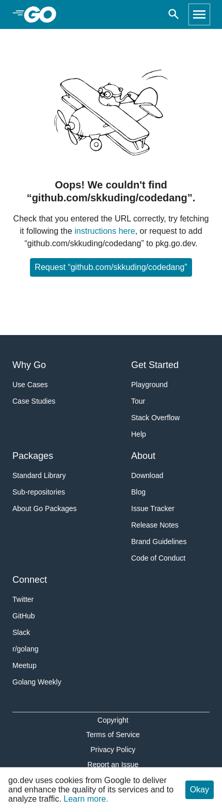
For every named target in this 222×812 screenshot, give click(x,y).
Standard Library (39, 475)
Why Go (29, 365)
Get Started (155, 365)
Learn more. (86, 798)
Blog (138, 492)
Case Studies (33, 401)
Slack (21, 632)
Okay (199, 789)
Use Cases (29, 384)
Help (138, 434)
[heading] (43, 14)
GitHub (23, 616)
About (143, 456)
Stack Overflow (155, 417)
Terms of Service (113, 734)
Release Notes (155, 525)
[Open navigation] (199, 14)
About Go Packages (44, 508)
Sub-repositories (38, 492)
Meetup (24, 665)
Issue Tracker (153, 508)
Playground (149, 384)
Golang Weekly (36, 682)
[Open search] (174, 14)
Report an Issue (112, 764)
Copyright (113, 720)
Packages (32, 456)
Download (147, 475)
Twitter (23, 599)
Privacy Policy (112, 749)
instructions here (104, 231)
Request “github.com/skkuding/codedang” (111, 267)
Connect (29, 580)
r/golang (25, 649)
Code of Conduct (158, 558)
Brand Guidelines (158, 541)
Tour (138, 401)
